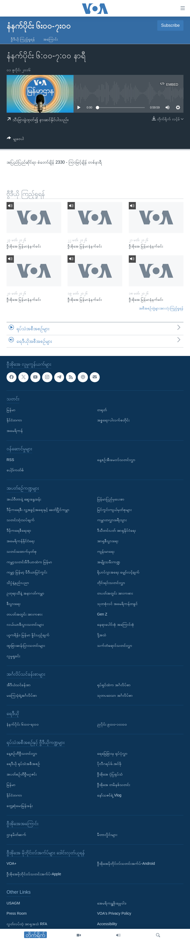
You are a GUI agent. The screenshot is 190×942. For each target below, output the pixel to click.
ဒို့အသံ (101, 635)
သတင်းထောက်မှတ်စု (22, 551)
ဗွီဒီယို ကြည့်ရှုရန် (23, 39)
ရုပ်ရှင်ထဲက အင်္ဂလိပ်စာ (114, 685)
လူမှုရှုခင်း (13, 656)
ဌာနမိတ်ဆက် (16, 834)
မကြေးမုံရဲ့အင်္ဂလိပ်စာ (22, 695)
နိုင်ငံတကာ (14, 420)
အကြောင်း (50, 39)
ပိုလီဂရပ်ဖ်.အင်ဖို (109, 764)
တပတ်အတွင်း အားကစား (24, 614)
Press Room (17, 914)
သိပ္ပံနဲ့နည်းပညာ (18, 583)
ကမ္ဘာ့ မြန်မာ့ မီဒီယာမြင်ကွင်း (27, 572)
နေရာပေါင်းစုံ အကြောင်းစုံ (115, 625)
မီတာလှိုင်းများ (107, 834)
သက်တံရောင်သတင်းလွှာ (114, 645)
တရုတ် (102, 410)
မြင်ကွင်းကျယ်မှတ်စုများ (114, 510)
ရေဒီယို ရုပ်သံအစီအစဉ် (23, 764)
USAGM (13, 903)
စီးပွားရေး (13, 604)
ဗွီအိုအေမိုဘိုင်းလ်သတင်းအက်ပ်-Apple (34, 874)
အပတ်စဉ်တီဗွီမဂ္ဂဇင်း (22, 774)
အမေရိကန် (15, 431)
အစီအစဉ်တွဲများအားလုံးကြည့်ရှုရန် (161, 308)
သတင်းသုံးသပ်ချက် (21, 520)
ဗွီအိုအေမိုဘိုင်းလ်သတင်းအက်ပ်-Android (126, 864)
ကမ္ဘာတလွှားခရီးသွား (112, 520)
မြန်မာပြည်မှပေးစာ (110, 499)
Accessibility (107, 924)
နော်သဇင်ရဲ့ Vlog (109, 795)
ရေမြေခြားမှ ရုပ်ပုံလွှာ (112, 753)
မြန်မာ (11, 410)
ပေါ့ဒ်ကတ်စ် (15, 470)
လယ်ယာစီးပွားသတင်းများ (25, 625)
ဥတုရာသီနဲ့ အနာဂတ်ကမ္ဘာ (25, 593)
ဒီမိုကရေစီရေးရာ (19, 531)
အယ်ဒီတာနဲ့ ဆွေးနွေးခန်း (24, 499)
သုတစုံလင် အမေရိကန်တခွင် (117, 604)
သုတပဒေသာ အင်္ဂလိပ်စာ (115, 695)
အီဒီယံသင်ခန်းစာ (19, 685)
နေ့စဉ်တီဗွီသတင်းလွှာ (22, 753)
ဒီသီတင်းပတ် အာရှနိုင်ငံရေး (116, 531)
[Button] (15, 139)
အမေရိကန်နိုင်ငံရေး (21, 541)
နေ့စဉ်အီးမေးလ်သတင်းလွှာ (116, 460)
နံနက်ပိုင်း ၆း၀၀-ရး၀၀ (23, 724)
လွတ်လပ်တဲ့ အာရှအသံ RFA (27, 924)
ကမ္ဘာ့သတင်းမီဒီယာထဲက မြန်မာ (29, 562)
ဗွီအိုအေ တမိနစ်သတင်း (113, 785)
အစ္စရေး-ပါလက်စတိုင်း (113, 420)
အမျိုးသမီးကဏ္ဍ (108, 562)
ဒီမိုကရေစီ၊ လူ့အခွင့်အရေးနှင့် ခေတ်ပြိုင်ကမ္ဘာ (38, 510)
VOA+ (11, 864)
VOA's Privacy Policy (114, 914)
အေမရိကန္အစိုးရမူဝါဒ (111, 903)
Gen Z (102, 614)
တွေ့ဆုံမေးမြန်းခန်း (20, 806)
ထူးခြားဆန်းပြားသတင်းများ (26, 645)
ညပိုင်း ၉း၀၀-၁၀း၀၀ (112, 724)
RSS (10, 460)
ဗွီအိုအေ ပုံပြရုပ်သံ (110, 774)
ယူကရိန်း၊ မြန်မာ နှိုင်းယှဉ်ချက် (28, 635)
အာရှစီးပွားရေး (107, 541)
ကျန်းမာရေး (105, 551)
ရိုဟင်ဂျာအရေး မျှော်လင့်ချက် (118, 572)
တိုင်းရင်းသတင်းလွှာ (111, 583)
